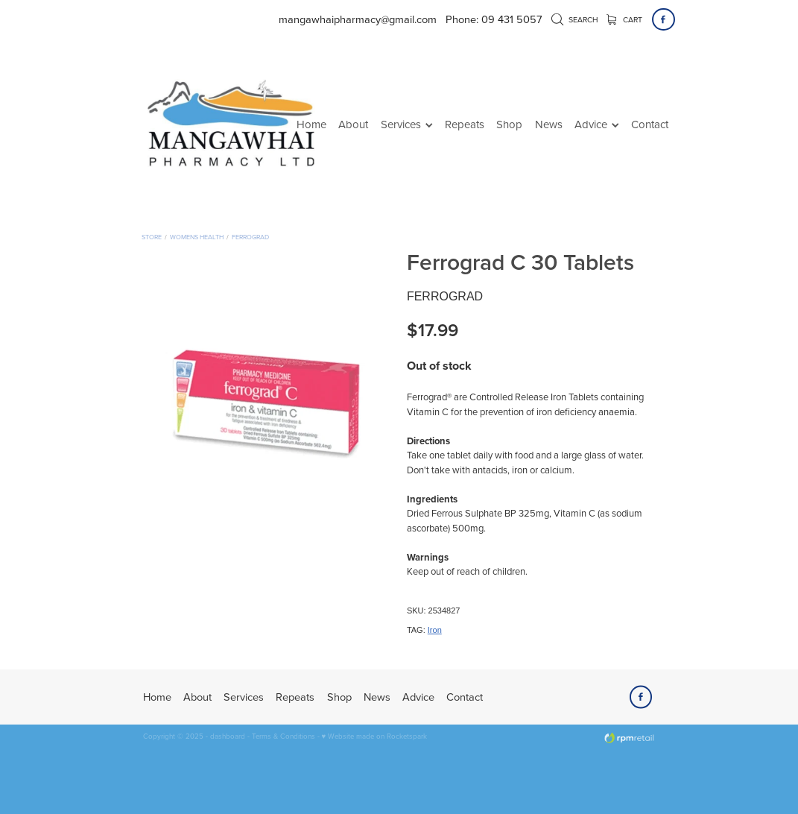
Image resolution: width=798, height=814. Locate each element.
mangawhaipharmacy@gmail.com (358, 19)
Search (574, 19)
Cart (625, 19)
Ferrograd (250, 237)
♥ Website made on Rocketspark (375, 736)
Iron (435, 629)
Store (152, 237)
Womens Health (197, 237)
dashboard (227, 736)
